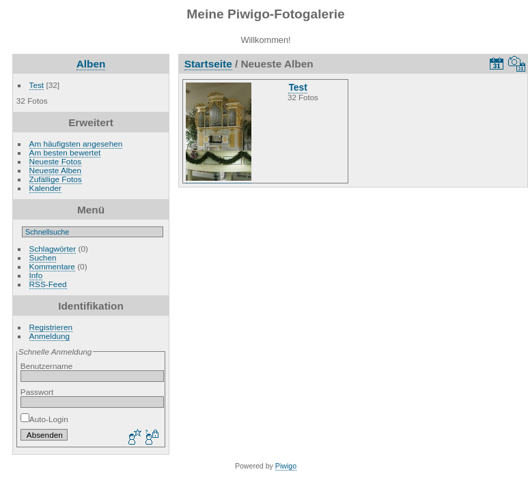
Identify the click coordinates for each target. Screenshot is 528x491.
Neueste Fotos (55, 161)
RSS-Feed (48, 284)
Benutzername (46, 365)
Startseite (208, 64)
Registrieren (50, 327)
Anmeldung (49, 335)
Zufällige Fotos (55, 179)
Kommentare (52, 266)
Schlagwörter (53, 248)
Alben (91, 64)
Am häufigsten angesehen (76, 143)
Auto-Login (44, 419)
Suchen (43, 257)
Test (36, 84)
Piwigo (285, 466)
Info (36, 275)
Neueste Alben (55, 170)
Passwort (36, 391)
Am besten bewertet (65, 152)
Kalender (45, 187)
